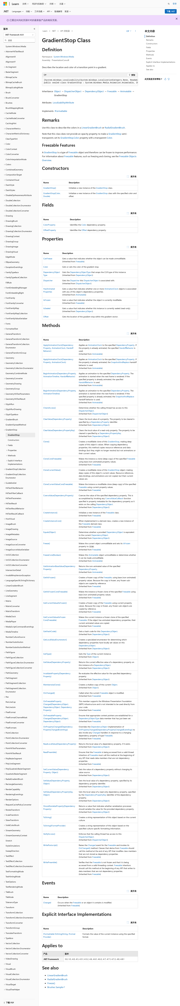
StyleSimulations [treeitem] (13, 845)
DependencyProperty (125, 345)
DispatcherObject (72, 91)
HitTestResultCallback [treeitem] (15, 513)
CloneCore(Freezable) (52, 458)
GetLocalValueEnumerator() (55, 639)
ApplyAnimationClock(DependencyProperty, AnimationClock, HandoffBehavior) (58, 348)
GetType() (47, 653)
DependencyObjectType (80, 272)
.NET (54, 31)
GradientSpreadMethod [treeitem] (16, 424)
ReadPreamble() (50, 752)
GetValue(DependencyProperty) (56, 662)
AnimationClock (111, 288)
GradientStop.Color (69, 137)
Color (109, 137)
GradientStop (114, 133)
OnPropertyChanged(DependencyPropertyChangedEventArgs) (105, 729)
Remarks (149, 40)
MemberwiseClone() (51, 684)
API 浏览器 (65, 31)
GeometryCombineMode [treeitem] (16, 373)
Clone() (46, 441)
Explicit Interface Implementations (160, 62)
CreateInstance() (50, 512)
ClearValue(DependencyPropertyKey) (59, 430)
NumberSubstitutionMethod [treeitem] (18, 647)
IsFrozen (46, 300)
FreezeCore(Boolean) (52, 555)
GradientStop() (49, 188)
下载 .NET (170, 11)
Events (149, 58)
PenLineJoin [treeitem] (11, 707)
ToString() (47, 817)
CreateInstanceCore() (52, 521)
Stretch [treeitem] (9, 840)
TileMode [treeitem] (10, 897)
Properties (150, 51)
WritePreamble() (50, 862)
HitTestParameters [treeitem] (13, 498)
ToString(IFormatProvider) (54, 825)
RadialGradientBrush (115, 127)
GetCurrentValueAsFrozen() (55, 603)
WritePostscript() (50, 845)
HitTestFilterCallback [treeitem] (14, 493)
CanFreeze (47, 258)
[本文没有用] (168, 79)
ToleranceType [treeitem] (12, 902)
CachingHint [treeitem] (11, 123)
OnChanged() (49, 693)
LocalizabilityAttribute (63, 102)
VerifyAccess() (49, 834)
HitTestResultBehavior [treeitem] (15, 508)
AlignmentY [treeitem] (11, 61)
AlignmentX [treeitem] (11, 56)
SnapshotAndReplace (120, 362)
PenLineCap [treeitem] (11, 702)
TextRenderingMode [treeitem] (14, 886)
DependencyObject (94, 91)
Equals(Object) (49, 532)
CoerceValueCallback (114, 498)
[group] (90, 81)
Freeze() (46, 543)
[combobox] (19, 34)
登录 (175, 3)
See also (149, 69)
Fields (148, 47)
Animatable (125, 91)
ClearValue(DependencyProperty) (57, 419)
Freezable (112, 91)
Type (89, 653)
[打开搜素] (169, 3)
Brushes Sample (55, 987)
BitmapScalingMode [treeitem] (14, 87)
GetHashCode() (49, 631)
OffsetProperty (49, 230)
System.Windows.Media (64, 56)
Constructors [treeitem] (13, 440)
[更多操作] (135, 31)
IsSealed (46, 308)
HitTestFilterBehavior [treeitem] (14, 488)
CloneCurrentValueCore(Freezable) (58, 484)
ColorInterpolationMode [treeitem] (16, 159)
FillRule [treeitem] (9, 282)
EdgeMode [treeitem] (10, 256)
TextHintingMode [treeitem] (13, 876)
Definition (150, 36)
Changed (96, 732)
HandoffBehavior (126, 348)
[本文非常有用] (165, 79)
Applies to (150, 65)
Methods (150, 54)
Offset (84, 230)
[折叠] (34, 28)
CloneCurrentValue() (52, 470)
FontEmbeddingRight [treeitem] (15, 292)
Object (57, 91)
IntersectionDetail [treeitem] (13, 570)
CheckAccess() (49, 407)
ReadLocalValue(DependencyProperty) (59, 744)
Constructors (151, 43)
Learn (45, 31)
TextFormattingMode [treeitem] (15, 871)
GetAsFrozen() (49, 577)
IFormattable (61, 110)
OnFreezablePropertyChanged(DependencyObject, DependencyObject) (56, 718)
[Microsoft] (5, 4)
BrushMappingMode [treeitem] (14, 108)
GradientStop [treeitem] (14, 435)
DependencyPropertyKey (110, 433)
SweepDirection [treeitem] (12, 851)
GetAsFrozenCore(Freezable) (55, 591)
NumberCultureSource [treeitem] (15, 637)
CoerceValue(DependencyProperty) (58, 495)
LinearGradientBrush (91, 127)
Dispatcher (48, 280)
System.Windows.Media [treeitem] (16, 46)
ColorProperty (49, 224)
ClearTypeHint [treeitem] (12, 138)
